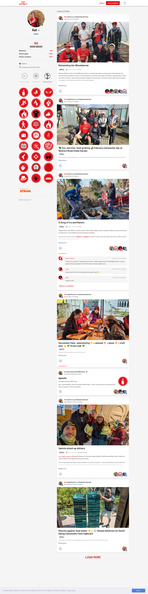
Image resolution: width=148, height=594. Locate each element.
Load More (93, 557)
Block (21, 200)
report (27, 200)
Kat (65, 17)
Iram (75, 456)
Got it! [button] (138, 590)
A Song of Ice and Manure (71, 222)
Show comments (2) (62, 366)
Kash (79, 69)
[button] (124, 3)
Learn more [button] (71, 590)
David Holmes (69, 258)
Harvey (68, 456)
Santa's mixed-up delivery (71, 448)
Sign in (102, 3)
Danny (63, 456)
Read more (62, 86)
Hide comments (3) (62, 253)
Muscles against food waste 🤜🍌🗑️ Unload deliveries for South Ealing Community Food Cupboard (91, 532)
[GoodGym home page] (23, 3)
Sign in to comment (66, 286)
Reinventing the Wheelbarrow (73, 65)
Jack (67, 269)
